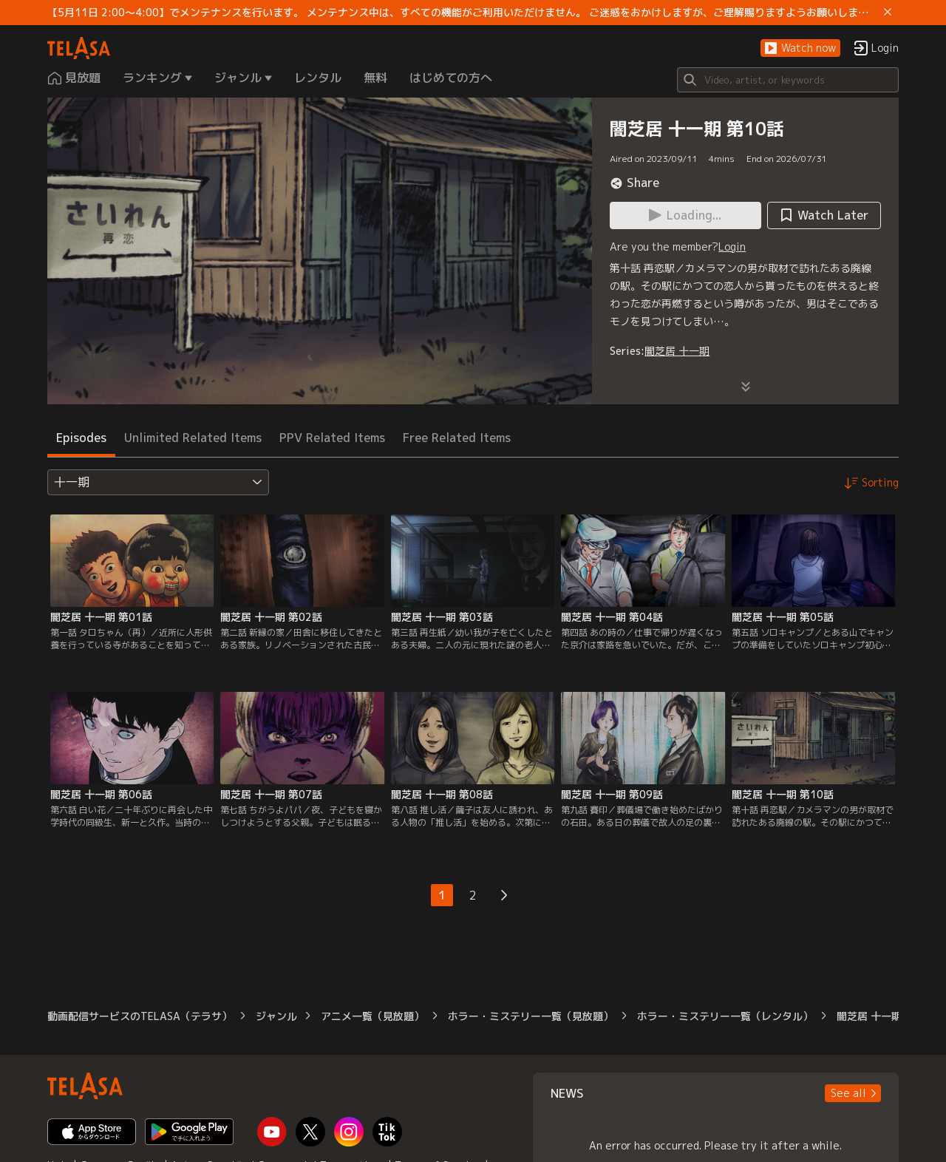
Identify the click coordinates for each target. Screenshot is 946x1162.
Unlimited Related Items (193, 437)
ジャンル (276, 1016)
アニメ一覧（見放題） (372, 1016)
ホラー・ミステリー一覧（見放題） (530, 1016)
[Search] (788, 79)
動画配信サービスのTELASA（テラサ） (139, 1016)
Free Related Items (457, 437)
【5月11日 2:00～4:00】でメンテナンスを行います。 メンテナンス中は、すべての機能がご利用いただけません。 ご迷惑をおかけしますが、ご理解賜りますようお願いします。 (462, 12)
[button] (800, 48)
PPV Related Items (332, 437)
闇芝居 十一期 (677, 351)
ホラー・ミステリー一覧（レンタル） (725, 1016)
